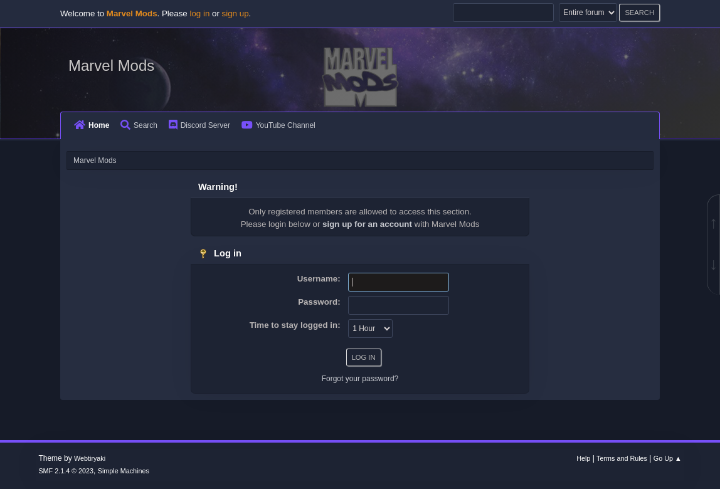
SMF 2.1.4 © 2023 (65, 471)
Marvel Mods (111, 65)
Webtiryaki (89, 458)
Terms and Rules (621, 458)
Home (91, 125)
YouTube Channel (278, 125)
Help (583, 458)
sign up (235, 13)
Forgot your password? (360, 378)
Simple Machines (123, 471)
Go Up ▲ (668, 458)
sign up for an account (367, 224)
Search (138, 125)
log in (199, 13)
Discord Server (199, 125)
